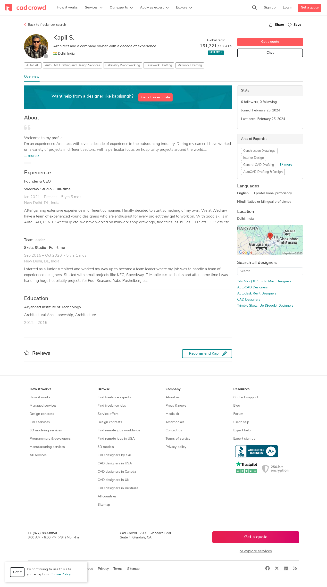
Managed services (43, 406)
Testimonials (175, 422)
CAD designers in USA (115, 463)
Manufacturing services (47, 447)
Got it (17, 572)
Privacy (103, 569)
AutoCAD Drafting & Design (263, 172)
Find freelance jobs (112, 406)
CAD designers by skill (114, 455)
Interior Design (253, 157)
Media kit (172, 414)
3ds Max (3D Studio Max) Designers (264, 281)
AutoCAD (33, 65)
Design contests (42, 414)
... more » (31, 156)
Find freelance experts (114, 397)
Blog (236, 406)
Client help (241, 422)
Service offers (108, 414)
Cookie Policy (60, 574)
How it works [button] (40, 389)
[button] (93, 8)
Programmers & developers (50, 439)
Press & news (176, 406)
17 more (285, 165)
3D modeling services (46, 430)
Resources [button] (241, 389)
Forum (238, 414)
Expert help (242, 430)
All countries (107, 496)
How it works (40, 397)
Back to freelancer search (45, 25)
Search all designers (257, 262)
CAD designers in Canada (117, 472)
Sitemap (104, 505)
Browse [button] (104, 389)
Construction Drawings (259, 150)
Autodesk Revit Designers (257, 293)
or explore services (256, 551)
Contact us (174, 430)
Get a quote (310, 7)
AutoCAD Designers (252, 287)
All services (38, 455)
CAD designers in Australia (118, 488)
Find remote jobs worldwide (119, 430)
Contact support (245, 397)
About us (173, 397)
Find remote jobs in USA (116, 439)
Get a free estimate (155, 97)
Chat (270, 53)
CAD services (40, 422)
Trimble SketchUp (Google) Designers (265, 306)
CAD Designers (248, 300)
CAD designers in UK (113, 480)
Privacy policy (176, 447)
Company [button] (173, 389)
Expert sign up (244, 439)
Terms (118, 569)
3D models (106, 447)
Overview (32, 77)
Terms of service (178, 439)
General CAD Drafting (258, 165)
